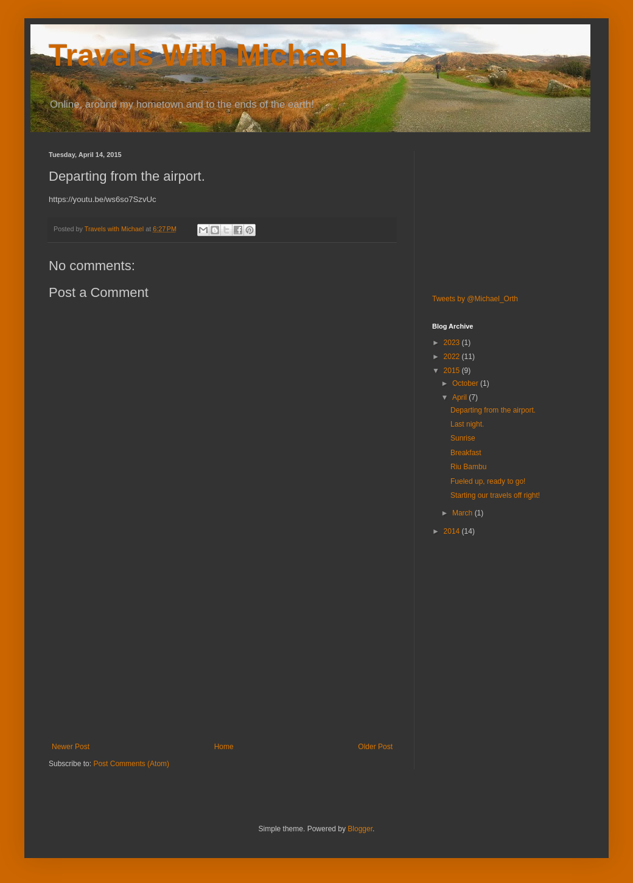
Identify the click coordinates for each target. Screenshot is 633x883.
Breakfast (465, 452)
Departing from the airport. (493, 410)
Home (224, 746)
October (466, 383)
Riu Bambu (468, 466)
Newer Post (70, 746)
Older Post (375, 746)
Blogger (360, 829)
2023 (453, 342)
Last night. (467, 424)
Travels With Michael (198, 55)
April (460, 397)
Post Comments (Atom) (131, 763)
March (463, 513)
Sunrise (462, 438)
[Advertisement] (222, 651)
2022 (453, 356)
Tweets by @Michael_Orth (475, 299)
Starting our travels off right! (495, 495)
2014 (453, 531)
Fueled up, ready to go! (487, 481)
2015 (453, 370)
